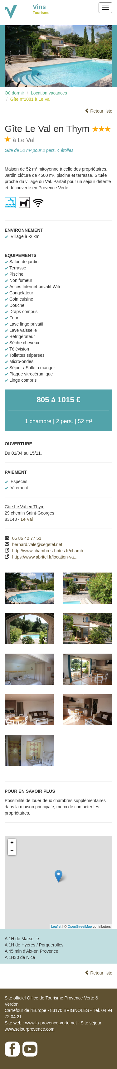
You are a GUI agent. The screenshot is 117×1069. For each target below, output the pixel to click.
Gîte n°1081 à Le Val (30, 99)
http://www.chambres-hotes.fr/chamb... (49, 550)
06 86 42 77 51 (26, 538)
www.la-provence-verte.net (51, 1022)
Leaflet (56, 926)
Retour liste (98, 111)
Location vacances (49, 92)
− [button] (12, 851)
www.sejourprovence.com (30, 1029)
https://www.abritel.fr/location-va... (44, 556)
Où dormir (14, 92)
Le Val (27, 519)
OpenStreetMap (80, 926)
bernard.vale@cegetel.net (37, 544)
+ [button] (12, 843)
